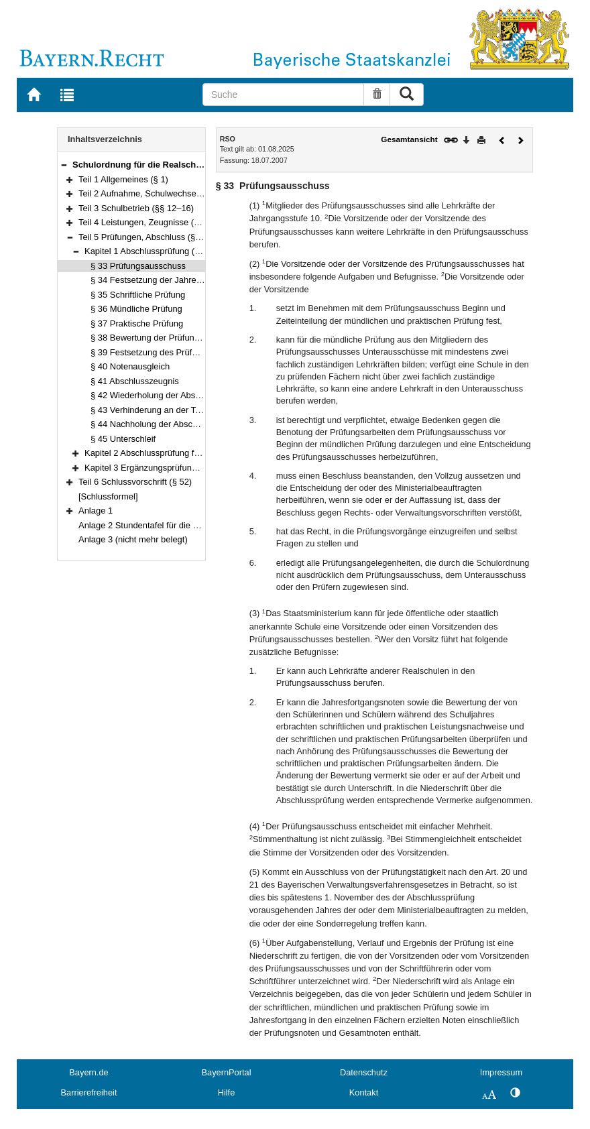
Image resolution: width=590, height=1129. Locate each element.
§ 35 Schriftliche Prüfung (138, 295)
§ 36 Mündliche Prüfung (136, 309)
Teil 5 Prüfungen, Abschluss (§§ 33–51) (153, 237)
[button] (63, 165)
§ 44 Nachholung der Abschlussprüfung (166, 424)
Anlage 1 (95, 511)
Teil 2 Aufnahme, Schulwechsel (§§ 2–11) (158, 193)
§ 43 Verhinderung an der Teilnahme (161, 410)
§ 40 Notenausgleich (130, 366)
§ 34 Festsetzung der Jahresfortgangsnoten (175, 280)
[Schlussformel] (108, 496)
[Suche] (283, 94)
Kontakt (363, 1092)
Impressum (501, 1072)
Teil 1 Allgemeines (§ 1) (123, 179)
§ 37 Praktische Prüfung (137, 323)
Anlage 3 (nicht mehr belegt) (133, 539)
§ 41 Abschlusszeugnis (135, 381)
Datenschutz (364, 1072)
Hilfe (226, 1092)
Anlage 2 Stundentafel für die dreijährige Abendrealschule (189, 525)
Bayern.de (88, 1072)
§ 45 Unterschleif (123, 439)
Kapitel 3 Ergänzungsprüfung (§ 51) (153, 468)
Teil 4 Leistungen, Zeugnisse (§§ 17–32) (155, 222)
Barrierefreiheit (89, 1092)
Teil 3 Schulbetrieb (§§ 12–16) (136, 208)
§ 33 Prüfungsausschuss (138, 266)
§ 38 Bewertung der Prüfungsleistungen (167, 338)
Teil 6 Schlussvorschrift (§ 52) (135, 482)
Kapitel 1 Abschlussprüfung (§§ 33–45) (159, 251)
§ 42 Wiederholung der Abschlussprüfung (170, 395)
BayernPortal (226, 1072)
